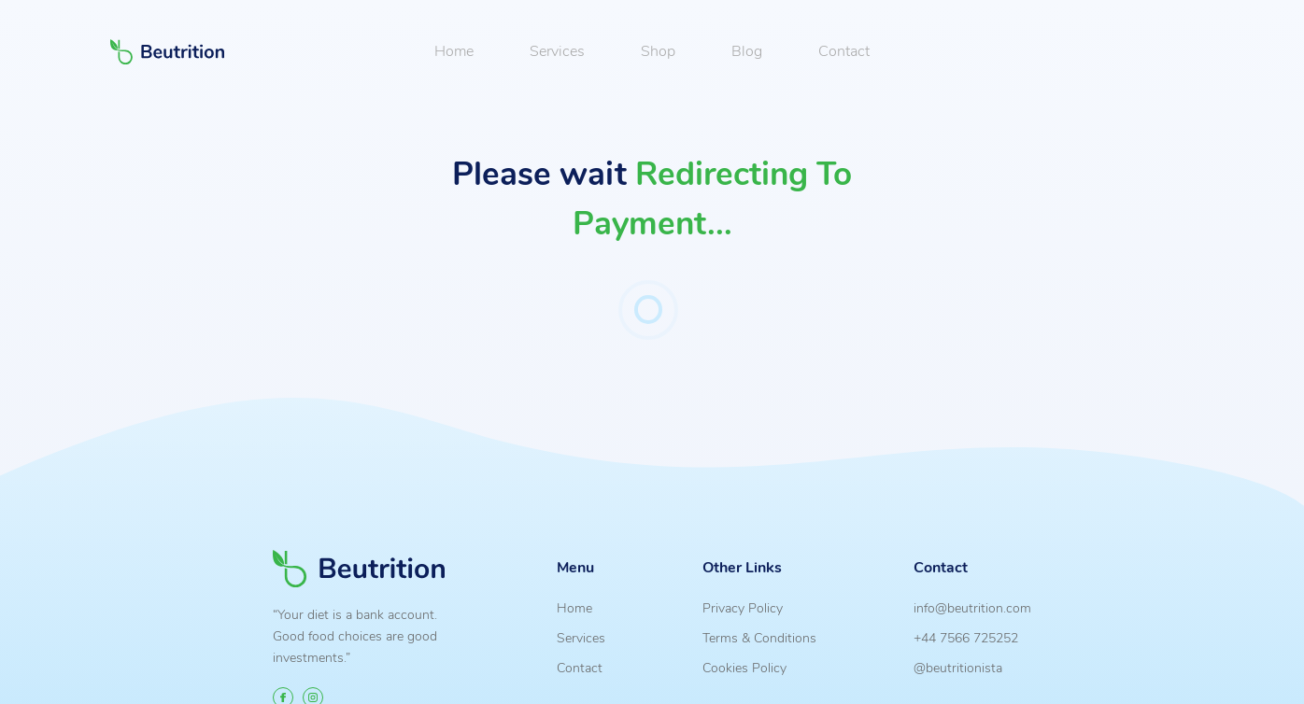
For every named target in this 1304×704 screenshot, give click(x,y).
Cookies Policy (744, 667)
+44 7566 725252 (966, 637)
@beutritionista (958, 667)
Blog (746, 51)
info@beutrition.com (972, 607)
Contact (844, 51)
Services (557, 51)
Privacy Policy (742, 607)
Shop (658, 51)
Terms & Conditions (759, 637)
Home (454, 51)
